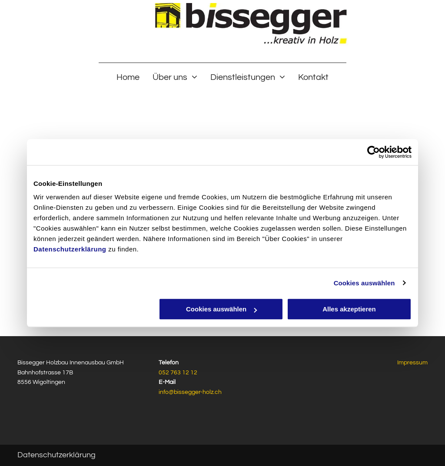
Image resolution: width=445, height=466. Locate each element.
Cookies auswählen (364, 283)
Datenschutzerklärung (69, 249)
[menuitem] (128, 77)
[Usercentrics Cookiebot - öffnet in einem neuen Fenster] (373, 152)
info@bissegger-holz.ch (190, 392)
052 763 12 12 (178, 373)
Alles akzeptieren (349, 309)
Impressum (412, 363)
